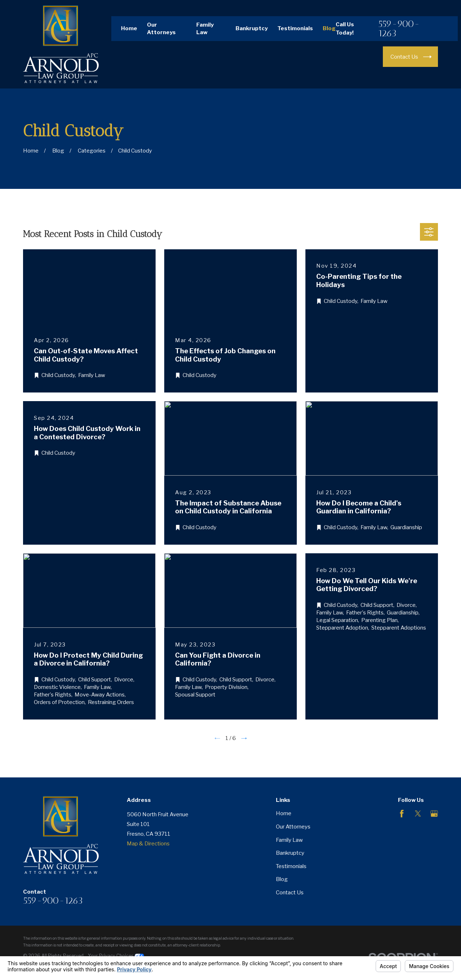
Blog (329, 28)
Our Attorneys (293, 826)
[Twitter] (418, 813)
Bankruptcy (252, 28)
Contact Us (290, 892)
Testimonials (295, 28)
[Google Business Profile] (434, 813)
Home (129, 28)
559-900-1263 (399, 28)
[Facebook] (402, 813)
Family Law (289, 840)
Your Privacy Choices (116, 955)
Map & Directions (148, 843)
